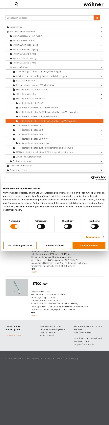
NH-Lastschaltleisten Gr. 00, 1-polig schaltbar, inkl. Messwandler (48, 112)
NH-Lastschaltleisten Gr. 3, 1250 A (34, 143)
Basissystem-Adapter (25, 80)
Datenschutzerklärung (67, 358)
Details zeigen (93, 237)
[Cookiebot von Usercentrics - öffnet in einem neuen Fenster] (93, 178)
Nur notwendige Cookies (20, 245)
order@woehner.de (83, 332)
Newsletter (37, 358)
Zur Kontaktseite (13, 335)
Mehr (34, 272)
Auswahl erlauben (54, 245)
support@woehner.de (84, 344)
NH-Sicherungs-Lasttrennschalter (31, 89)
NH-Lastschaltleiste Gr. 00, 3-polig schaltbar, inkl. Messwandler (48, 121)
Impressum (50, 358)
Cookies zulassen (89, 245)
